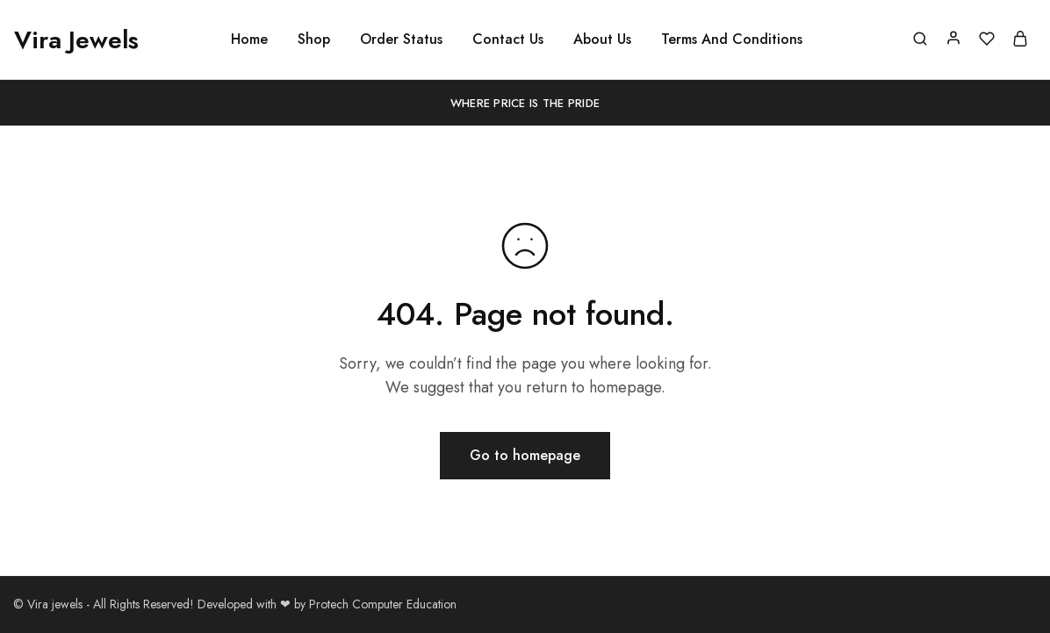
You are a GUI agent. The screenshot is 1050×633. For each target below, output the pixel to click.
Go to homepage (525, 455)
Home (249, 39)
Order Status (401, 39)
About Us (602, 39)
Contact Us (507, 39)
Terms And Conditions (731, 39)
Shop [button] (314, 39)
